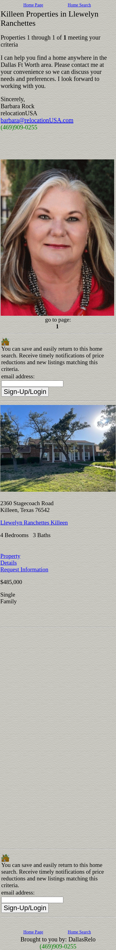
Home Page (33, 5)
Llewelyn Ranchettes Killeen (34, 522)
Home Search (79, 5)
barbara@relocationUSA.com (37, 120)
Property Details (10, 559)
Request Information (24, 569)
